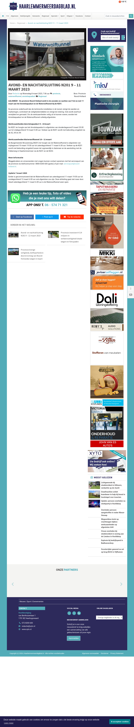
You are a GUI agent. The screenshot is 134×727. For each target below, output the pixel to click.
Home (12, 23)
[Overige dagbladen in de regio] (109, 660)
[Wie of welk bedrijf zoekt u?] (110, 37)
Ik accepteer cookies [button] (120, 722)
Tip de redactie (72, 217)
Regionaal (45, 16)
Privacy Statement (116, 696)
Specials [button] (54, 16)
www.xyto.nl (26, 672)
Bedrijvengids (25, 16)
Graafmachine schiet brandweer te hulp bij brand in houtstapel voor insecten (113, 494)
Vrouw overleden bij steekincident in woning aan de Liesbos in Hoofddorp (112, 553)
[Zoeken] (131, 16)
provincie (56, 94)
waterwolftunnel (15, 96)
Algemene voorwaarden (90, 696)
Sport (63, 16)
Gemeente (36, 16)
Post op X (47, 217)
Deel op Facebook (22, 217)
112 (7, 16)
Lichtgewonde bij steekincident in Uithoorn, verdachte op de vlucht (111, 485)
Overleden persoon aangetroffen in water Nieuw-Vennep (113, 512)
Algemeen (14, 16)
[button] (10, 626)
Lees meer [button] (9, 723)
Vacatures (79, 16)
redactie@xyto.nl (28, 668)
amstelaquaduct (28, 96)
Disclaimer (104, 696)
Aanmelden (74, 680)
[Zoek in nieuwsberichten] (116, 16)
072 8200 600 (27, 665)
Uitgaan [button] (69, 16)
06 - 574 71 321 (56, 205)
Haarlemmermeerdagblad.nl (47, 6)
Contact (88, 16)
